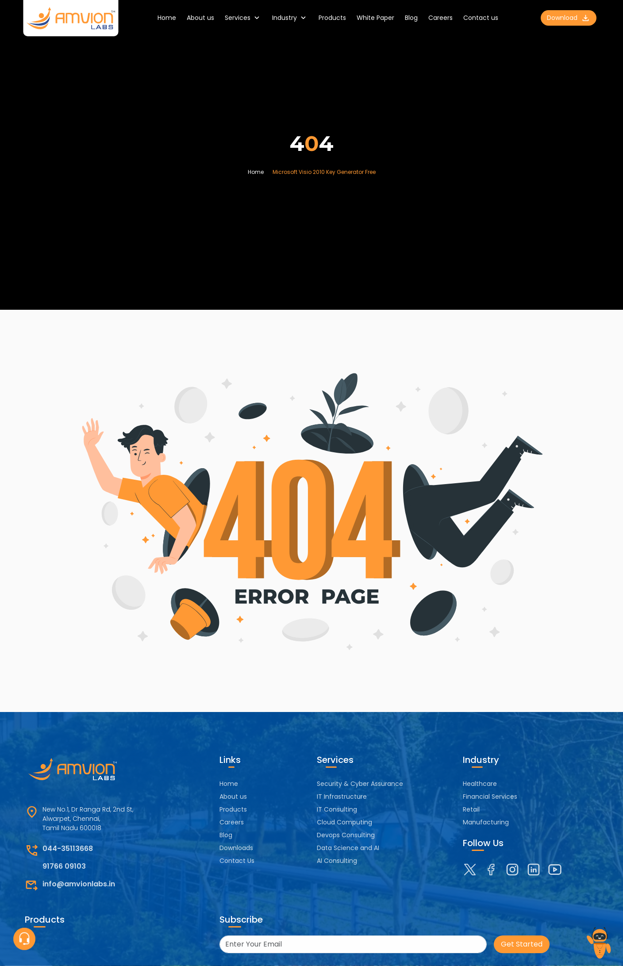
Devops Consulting (346, 835)
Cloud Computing (344, 822)
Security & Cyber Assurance (360, 783)
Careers (440, 17)
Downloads (236, 847)
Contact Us (236, 860)
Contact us (480, 17)
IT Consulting (337, 809)
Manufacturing (486, 822)
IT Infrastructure (342, 796)
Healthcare (480, 783)
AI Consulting (337, 860)
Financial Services (490, 796)
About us (200, 17)
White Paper (375, 17)
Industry (290, 18)
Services (243, 18)
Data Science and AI (348, 847)
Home (167, 17)
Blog (411, 17)
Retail (471, 809)
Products (332, 17)
